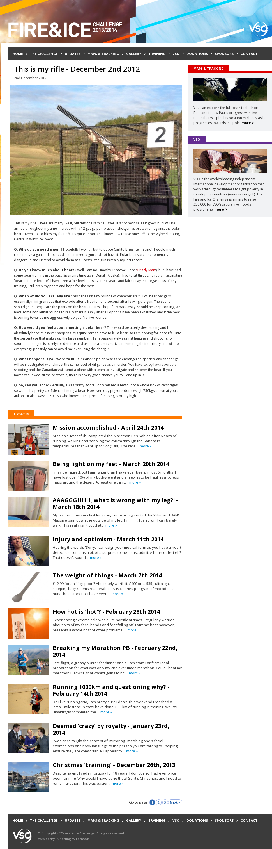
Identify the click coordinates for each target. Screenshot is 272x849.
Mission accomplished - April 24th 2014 (108, 427)
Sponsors (224, 53)
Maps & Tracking (103, 53)
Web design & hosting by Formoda (64, 839)
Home (18, 53)
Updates (72, 53)
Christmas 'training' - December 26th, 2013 (114, 765)
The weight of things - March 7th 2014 (107, 575)
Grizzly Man (146, 270)
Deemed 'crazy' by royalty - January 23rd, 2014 (111, 729)
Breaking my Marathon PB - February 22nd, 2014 (115, 651)
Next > (175, 802)
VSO (175, 53)
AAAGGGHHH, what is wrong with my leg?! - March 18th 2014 (115, 503)
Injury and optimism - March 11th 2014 (108, 539)
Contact (249, 53)
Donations (197, 53)
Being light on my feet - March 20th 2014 (111, 464)
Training (156, 53)
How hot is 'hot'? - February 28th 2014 (106, 611)
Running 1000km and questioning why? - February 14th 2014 (111, 690)
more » (145, 446)
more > (247, 122)
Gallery (133, 53)
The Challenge (44, 53)
